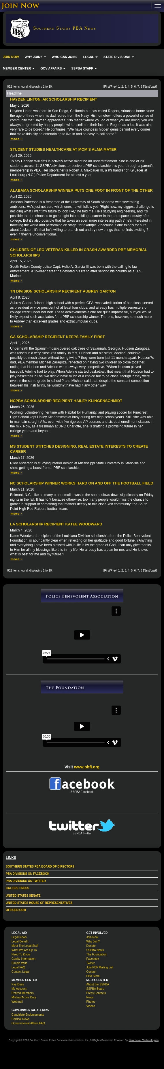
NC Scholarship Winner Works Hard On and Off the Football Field (81, 483)
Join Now (92, 937)
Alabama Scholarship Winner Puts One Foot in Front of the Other (81, 190)
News (90, 997)
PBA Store (93, 976)
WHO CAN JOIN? (65, 57)
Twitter (90, 963)
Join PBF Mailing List (99, 967)
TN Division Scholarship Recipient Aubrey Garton (63, 291)
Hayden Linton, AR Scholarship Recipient (53, 99)
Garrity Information (23, 958)
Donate (91, 945)
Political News (20, 1019)
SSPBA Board (95, 988)
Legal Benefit (20, 941)
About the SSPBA (97, 984)
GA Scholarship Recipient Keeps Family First (57, 337)
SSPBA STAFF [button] (84, 68)
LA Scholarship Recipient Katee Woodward (56, 524)
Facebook (92, 958)
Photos (90, 1001)
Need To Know (21, 954)
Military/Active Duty (24, 997)
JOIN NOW (11, 57)
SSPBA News (95, 950)
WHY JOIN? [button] (35, 57)
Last (153, 86)
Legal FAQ (18, 967)
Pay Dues (18, 984)
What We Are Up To (24, 950)
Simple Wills (19, 963)
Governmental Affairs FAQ (28, 1023)
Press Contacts (96, 993)
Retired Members (23, 993)
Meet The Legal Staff (25, 945)
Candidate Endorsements (28, 1014)
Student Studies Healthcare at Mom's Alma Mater (63, 149)
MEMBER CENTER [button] (19, 68)
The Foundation (96, 954)
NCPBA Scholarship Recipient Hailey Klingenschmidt (66, 401)
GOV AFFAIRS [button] (52, 68)
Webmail (17, 1001)
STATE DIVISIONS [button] (118, 57)
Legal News (19, 937)
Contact (91, 971)
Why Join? (93, 941)
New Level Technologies (144, 1040)
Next (147, 86)
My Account (19, 988)
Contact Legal (20, 971)
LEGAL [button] (90, 57)
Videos (90, 1006)
